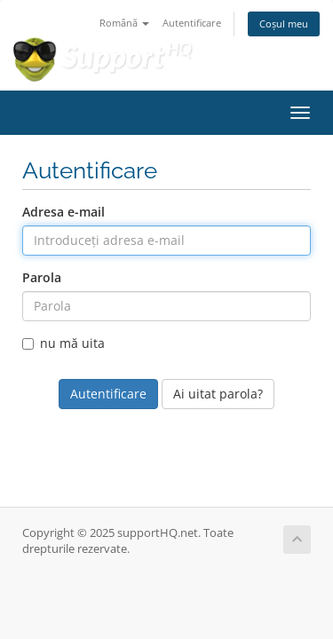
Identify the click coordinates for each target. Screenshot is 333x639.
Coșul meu (283, 23)
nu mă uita (63, 343)
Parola (41, 277)
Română (124, 22)
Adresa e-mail (63, 211)
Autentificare (192, 22)
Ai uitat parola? (218, 393)
